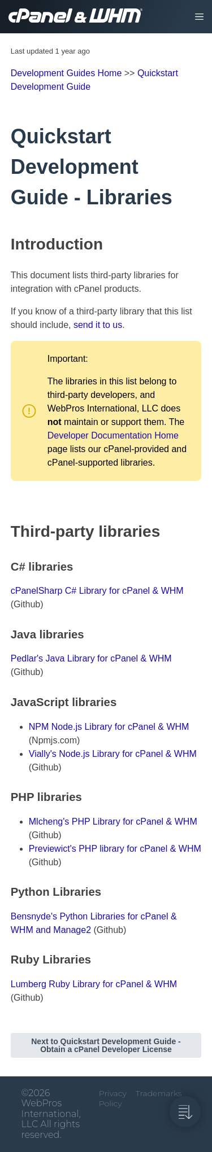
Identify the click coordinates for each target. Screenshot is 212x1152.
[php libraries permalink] (6, 797)
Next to (106, 1045)
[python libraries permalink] (6, 891)
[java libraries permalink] (6, 634)
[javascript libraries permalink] (6, 702)
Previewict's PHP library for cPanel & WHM (115, 848)
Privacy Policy (113, 1098)
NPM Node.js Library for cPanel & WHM (109, 727)
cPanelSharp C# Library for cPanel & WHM (97, 590)
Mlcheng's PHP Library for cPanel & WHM (113, 821)
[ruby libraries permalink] (6, 959)
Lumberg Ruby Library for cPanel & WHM (94, 984)
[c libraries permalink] (6, 566)
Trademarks (159, 1093)
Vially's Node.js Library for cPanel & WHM (113, 754)
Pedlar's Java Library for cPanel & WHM (91, 658)
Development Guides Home (66, 73)
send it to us (97, 325)
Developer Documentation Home (113, 435)
